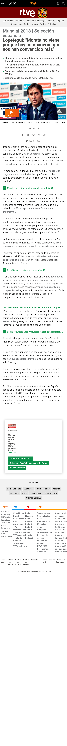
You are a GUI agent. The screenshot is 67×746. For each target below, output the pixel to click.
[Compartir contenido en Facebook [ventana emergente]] (22, 134)
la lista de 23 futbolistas (30, 146)
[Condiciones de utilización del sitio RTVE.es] (3, 561)
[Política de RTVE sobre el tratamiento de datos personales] (10, 562)
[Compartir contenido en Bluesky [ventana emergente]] (33, 134)
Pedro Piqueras (43, 489)
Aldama (56, 489)
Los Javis (14, 493)
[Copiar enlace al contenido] (44, 134)
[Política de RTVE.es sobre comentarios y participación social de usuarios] (61, 561)
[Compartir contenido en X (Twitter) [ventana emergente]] (28, 134)
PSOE (24, 493)
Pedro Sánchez (14, 489)
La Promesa (36, 493)
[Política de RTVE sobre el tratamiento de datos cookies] (18, 562)
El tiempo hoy (51, 493)
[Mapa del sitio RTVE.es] (45, 561)
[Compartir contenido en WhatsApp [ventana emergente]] (39, 134)
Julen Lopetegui (32, 153)
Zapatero (28, 489)
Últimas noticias (33, 498)
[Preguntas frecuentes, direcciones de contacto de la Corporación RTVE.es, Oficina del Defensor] (51, 560)
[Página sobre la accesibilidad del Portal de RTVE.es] (36, 560)
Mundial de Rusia (26, 150)
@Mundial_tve (46, 78)
